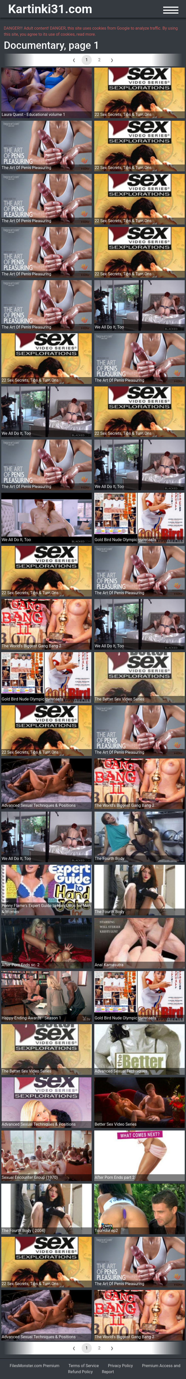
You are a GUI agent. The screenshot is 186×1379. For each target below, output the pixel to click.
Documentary (34, 45)
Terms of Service (83, 1365)
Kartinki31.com (50, 9)
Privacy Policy (120, 1365)
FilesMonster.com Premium (34, 1365)
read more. (86, 34)
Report (108, 1371)
